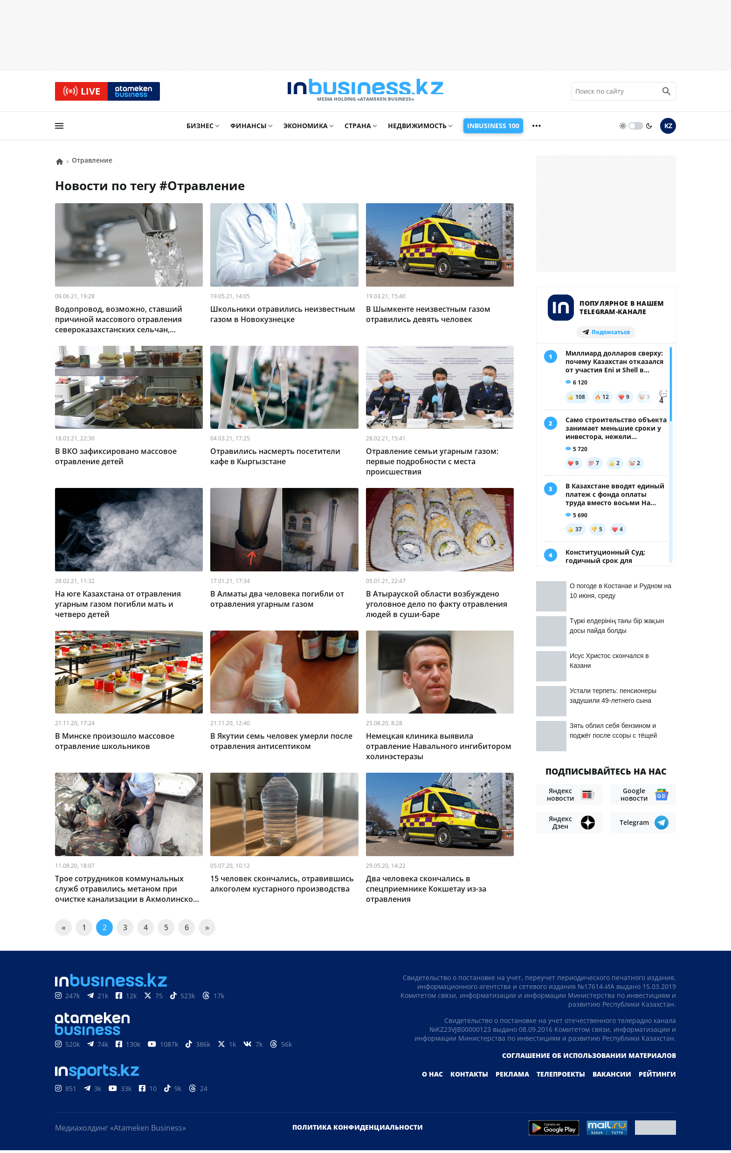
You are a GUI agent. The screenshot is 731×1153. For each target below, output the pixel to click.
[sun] (623, 129)
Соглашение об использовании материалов (589, 1058)
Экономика (305, 128)
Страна (358, 128)
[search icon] (666, 92)
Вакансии (612, 1076)
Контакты (469, 1076)
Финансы (248, 128)
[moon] (649, 129)
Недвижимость (417, 128)
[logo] (365, 93)
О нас (432, 1076)
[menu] (59, 129)
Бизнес (200, 128)
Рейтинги (657, 1076)
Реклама (512, 1076)
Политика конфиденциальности (357, 1130)
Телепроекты (561, 1076)
